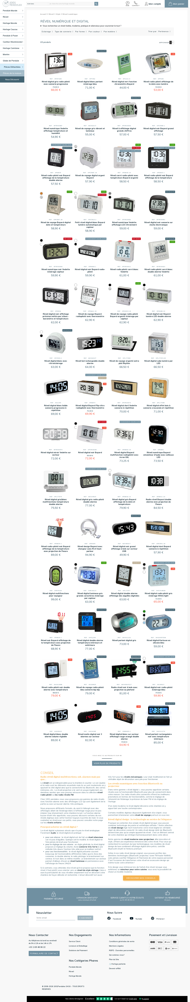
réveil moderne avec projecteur (139, 839)
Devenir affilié (115, 968)
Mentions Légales (116, 946)
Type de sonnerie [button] (63, 31)
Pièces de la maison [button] (13, 73)
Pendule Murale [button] (13, 10)
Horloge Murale (75, 976)
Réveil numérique (70, 14)
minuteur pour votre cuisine (133, 869)
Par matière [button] (110, 31)
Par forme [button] (80, 31)
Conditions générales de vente (122, 941)
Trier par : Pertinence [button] (158, 31)
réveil (46, 783)
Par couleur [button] (94, 31)
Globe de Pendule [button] (13, 60)
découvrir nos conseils (140, 878)
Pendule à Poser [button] (13, 35)
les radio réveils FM (64, 795)
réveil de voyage (143, 815)
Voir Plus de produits (107, 763)
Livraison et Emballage (78, 946)
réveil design (117, 828)
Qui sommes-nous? (116, 955)
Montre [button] (13, 54)
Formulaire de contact (44, 953)
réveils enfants (54, 822)
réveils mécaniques (133, 777)
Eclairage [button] (47, 31)
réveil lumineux (77, 861)
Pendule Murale (75, 967)
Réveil (52, 14)
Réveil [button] (13, 17)
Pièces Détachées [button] (13, 67)
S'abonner (85, 918)
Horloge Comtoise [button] (13, 48)
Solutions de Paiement (78, 950)
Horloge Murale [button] (13, 23)
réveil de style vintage (88, 870)
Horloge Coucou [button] (13, 29)
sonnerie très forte (88, 847)
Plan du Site (114, 959)
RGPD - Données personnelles (121, 950)
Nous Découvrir (12, 79)
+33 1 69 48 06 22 (37, 947)
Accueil (44, 14)
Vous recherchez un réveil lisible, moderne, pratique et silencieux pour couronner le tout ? (82, 26)
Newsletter (44, 913)
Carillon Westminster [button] (13, 42)
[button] (127, 3)
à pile (53, 833)
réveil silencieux (95, 837)
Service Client (74, 941)
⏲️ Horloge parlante (117, 964)
